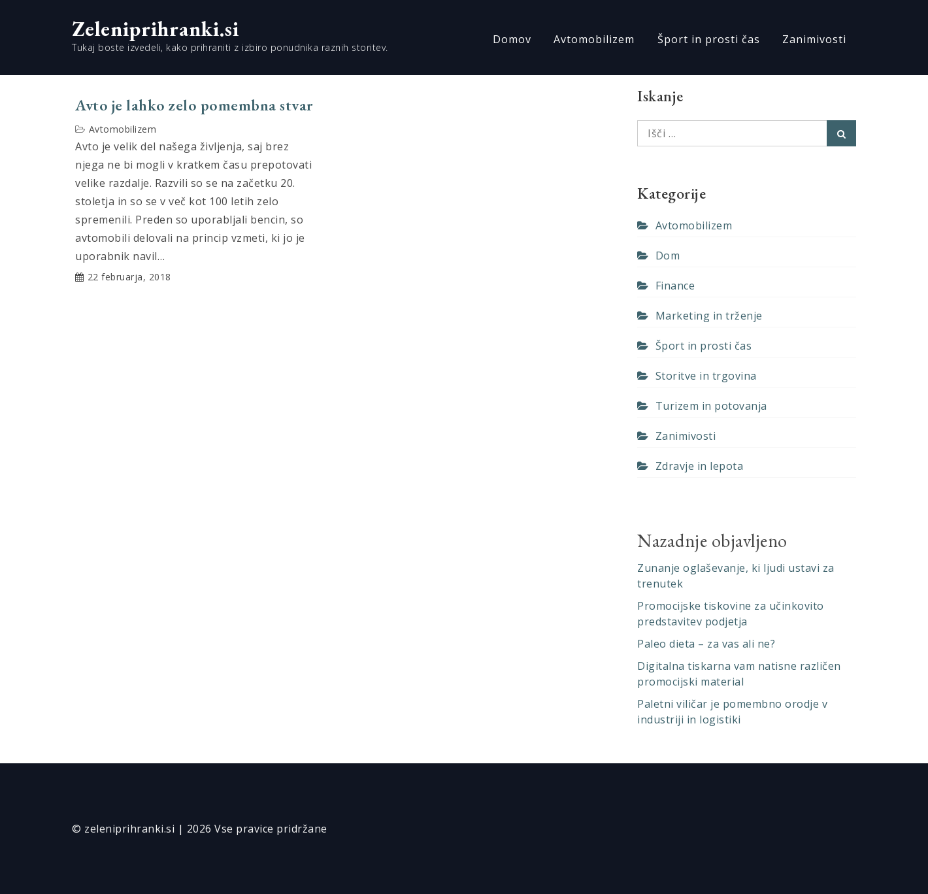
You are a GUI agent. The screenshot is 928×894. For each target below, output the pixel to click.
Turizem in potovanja (711, 406)
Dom (667, 255)
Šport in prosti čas (708, 39)
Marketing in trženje (709, 315)
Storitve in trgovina (706, 376)
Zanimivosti (814, 39)
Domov (512, 39)
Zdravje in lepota (699, 466)
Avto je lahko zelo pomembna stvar (194, 105)
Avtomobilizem (594, 39)
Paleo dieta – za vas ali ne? (706, 644)
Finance (675, 285)
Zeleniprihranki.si (155, 28)
